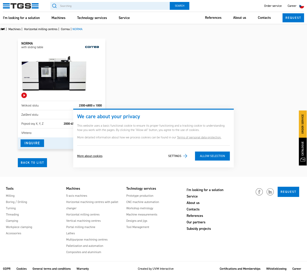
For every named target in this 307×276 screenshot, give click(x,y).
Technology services (92, 17)
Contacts (264, 17)
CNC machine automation (142, 202)
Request (293, 18)
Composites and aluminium (83, 252)
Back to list (32, 163)
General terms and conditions (52, 269)
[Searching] (110, 6)
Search (179, 6)
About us (239, 17)
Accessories (13, 233)
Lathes (70, 233)
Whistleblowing (276, 269)
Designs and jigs (136, 221)
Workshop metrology (139, 208)
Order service (273, 6)
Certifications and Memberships (240, 269)
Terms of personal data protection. (199, 137)
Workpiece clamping (19, 227)
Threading (12, 214)
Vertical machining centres (83, 221)
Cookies (21, 269)
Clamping (12, 221)
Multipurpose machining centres (86, 239)
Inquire (32, 143)
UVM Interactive (163, 269)
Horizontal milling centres (82, 214)
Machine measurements (141, 214)
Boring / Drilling (16, 202)
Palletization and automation (84, 246)
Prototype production (139, 196)
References (213, 17)
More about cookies (89, 156)
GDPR (7, 269)
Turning (11, 208)
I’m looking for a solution (21, 17)
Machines (58, 17)
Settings (174, 156)
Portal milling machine (80, 227)
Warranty (83, 269)
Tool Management (137, 227)
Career (292, 6)
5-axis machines (76, 196)
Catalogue (302, 152)
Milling (10, 196)
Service (124, 17)
